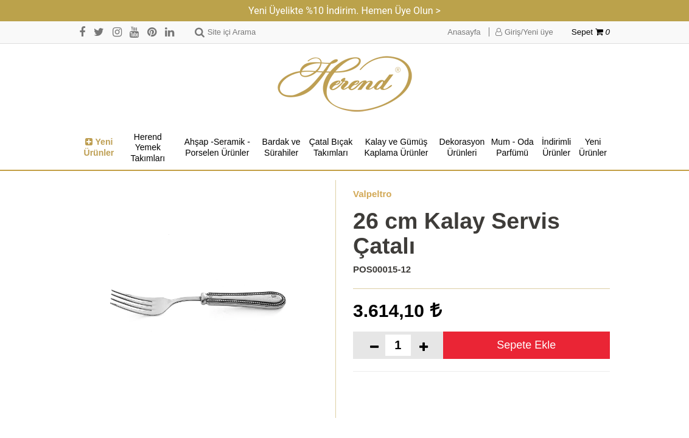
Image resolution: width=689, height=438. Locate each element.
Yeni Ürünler (99, 147)
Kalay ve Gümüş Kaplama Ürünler (396, 147)
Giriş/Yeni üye (524, 31)
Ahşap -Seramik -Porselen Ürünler (217, 147)
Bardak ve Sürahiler (281, 147)
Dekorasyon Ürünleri (462, 147)
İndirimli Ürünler (556, 147)
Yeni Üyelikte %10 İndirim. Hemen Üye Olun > (344, 10)
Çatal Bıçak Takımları (331, 147)
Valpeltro (372, 194)
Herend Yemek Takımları (147, 147)
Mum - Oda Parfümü (512, 147)
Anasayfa (463, 31)
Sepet (591, 31)
